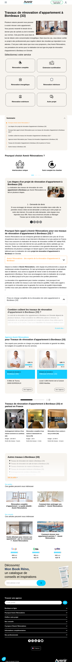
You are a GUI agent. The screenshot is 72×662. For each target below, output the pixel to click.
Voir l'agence (27, 389)
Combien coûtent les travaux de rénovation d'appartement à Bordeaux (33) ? (29, 135)
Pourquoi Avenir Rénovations (15, 613)
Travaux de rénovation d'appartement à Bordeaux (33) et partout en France (29, 143)
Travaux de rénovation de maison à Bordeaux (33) (28, 461)
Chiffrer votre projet (11, 617)
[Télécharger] (41, 583)
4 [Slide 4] (40, 222)
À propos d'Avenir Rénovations (15, 626)
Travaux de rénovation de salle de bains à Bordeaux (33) (30, 464)
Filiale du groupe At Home (12, 661)
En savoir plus (59, 328)
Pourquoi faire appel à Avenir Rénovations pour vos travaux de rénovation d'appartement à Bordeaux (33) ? (36, 131)
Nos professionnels (11, 635)
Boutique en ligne (11, 608)
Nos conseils (9, 621)
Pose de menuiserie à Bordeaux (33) (23, 475)
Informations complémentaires (15, 630)
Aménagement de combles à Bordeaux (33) (25, 472)
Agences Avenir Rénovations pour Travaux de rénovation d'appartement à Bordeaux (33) (33, 139)
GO (65, 602)
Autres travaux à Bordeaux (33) (17, 146)
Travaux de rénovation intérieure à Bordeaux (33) (27, 469)
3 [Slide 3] (37, 222)
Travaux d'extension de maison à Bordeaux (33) (27, 466)
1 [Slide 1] (31, 222)
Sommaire (10, 118)
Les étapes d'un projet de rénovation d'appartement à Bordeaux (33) (27, 126)
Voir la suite (13, 477)
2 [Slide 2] (34, 222)
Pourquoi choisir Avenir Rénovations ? (19, 122)
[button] (49, 400)
